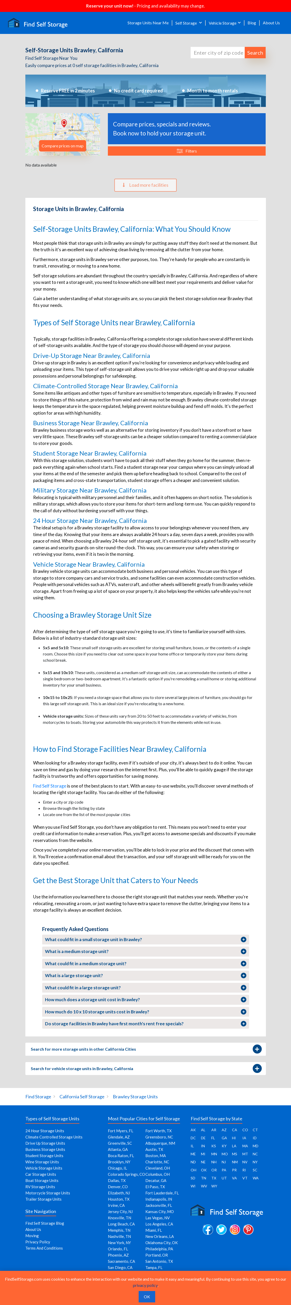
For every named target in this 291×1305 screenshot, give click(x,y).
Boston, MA (155, 1155)
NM (235, 1162)
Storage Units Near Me (148, 22)
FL (213, 1138)
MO (225, 1154)
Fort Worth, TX (158, 1130)
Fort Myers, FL (120, 1130)
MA (245, 1146)
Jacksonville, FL (158, 1205)
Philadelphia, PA (159, 1248)
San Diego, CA (120, 1267)
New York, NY (119, 1242)
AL (203, 1130)
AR (213, 1130)
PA (224, 1170)
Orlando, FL (118, 1248)
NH (214, 1162)
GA (224, 1138)
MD (255, 1146)
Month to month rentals (212, 90)
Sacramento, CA (121, 1261)
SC (255, 1170)
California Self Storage (82, 1096)
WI (193, 1186)
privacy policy (145, 1285)
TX (213, 1178)
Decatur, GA (155, 1180)
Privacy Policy (37, 1241)
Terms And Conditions (44, 1248)
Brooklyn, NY (119, 1161)
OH (193, 1170)
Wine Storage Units (42, 1161)
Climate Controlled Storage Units (54, 1137)
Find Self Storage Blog (44, 1223)
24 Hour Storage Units (44, 1130)
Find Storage (38, 1096)
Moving (32, 1235)
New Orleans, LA (159, 1236)
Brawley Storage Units (135, 1096)
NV (245, 1162)
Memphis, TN (119, 1230)
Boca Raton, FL (121, 1155)
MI (203, 1154)
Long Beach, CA (121, 1224)
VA (234, 1178)
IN (203, 1146)
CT (255, 1130)
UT (224, 1178)
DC (193, 1138)
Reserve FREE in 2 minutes (68, 90)
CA (234, 1130)
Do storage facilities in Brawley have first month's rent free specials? (146, 1024)
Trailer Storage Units (43, 1199)
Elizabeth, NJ (119, 1193)
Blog (252, 22)
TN (203, 1178)
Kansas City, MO (159, 1211)
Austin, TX (154, 1149)
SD (193, 1178)
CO (245, 1130)
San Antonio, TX (159, 1261)
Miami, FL (153, 1230)
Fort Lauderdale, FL (162, 1193)
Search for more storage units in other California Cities (146, 1049)
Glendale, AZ (119, 1137)
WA (256, 1178)
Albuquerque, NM (160, 1143)
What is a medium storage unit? (146, 951)
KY (224, 1146)
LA (234, 1146)
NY (255, 1162)
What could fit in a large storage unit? (146, 988)
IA (244, 1138)
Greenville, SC (120, 1143)
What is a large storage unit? (146, 975)
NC (255, 1154)
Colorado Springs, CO (126, 1174)
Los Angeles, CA (159, 1224)
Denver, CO (118, 1186)
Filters (187, 151)
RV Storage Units (40, 1186)
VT (245, 1178)
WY (214, 1186)
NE (203, 1162)
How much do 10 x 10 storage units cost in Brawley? (146, 1012)
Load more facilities (145, 185)
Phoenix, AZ (118, 1255)
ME (193, 1154)
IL (192, 1146)
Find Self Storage (49, 786)
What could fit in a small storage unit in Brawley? (146, 939)
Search (255, 52)
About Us (271, 22)
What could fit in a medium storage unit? (146, 964)
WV (204, 1186)
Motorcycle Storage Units (47, 1193)
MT (245, 1154)
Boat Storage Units (41, 1180)
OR (214, 1170)
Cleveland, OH (157, 1168)
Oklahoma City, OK (161, 1242)
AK (193, 1130)
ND (193, 1162)
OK (204, 1170)
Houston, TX (119, 1199)
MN (214, 1154)
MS (234, 1154)
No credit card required (138, 90)
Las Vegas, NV (157, 1217)
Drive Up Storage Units (45, 1143)
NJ (224, 1162)
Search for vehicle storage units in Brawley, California (146, 1068)
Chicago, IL (117, 1168)
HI (234, 1138)
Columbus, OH (157, 1174)
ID (255, 1138)
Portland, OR (156, 1255)
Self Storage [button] (186, 22)
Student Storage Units (44, 1155)
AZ (224, 1130)
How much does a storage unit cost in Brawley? (146, 1000)
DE (203, 1138)
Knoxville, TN (119, 1217)
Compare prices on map (63, 145)
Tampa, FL (153, 1267)
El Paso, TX (155, 1186)
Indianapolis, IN (158, 1199)
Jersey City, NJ (120, 1211)
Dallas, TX (117, 1180)
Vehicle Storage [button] (222, 22)
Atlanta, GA (118, 1149)
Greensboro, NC (159, 1137)
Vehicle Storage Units (43, 1168)
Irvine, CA (116, 1205)
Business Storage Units (45, 1149)
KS (213, 1146)
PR (234, 1170)
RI (244, 1170)
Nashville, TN (119, 1236)
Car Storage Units (40, 1174)
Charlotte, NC (157, 1161)
